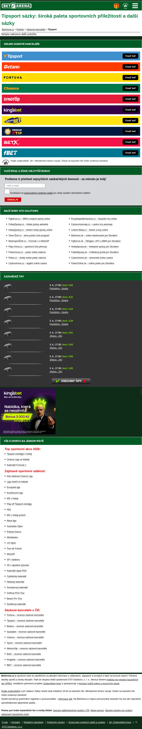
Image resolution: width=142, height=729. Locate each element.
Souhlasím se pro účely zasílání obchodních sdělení (50, 66)
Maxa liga (11, 520)
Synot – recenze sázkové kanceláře (24, 643)
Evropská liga (13, 487)
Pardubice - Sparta (59, 288)
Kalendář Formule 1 (16, 465)
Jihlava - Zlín (56, 336)
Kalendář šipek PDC (17, 571)
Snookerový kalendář (17, 587)
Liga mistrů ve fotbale (17, 481)
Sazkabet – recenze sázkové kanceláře (26, 632)
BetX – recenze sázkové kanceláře (24, 654)
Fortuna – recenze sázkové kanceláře (25, 615)
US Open (11, 543)
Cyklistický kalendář (16, 576)
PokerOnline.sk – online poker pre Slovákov (92, 136)
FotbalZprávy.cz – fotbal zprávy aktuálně (28, 97)
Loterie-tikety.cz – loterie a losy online (89, 103)
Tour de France (14, 548)
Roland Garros (14, 532)
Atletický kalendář (15, 582)
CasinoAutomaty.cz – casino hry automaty (91, 97)
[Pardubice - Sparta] (25, 286)
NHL (9, 509)
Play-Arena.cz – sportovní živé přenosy (28, 119)
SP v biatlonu (13, 559)
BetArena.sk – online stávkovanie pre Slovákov (94, 108)
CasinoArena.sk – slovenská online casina (92, 130)
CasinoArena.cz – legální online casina (28, 136)
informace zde (65, 699)
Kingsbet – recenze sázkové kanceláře (26, 659)
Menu (135, 5)
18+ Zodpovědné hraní (120, 722)
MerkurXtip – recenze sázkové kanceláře (27, 648)
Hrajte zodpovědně (10, 691)
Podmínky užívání (56, 722)
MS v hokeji (12, 498)
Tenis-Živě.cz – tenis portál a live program (29, 108)
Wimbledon (12, 537)
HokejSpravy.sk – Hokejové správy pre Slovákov (95, 119)
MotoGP (11, 554)
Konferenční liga (15, 493)
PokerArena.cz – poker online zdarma (27, 125)
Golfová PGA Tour (16, 593)
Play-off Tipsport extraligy (19, 504)
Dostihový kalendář (16, 604)
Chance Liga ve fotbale (18, 459)
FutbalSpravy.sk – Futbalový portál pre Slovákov (95, 125)
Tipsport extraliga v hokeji (19, 454)
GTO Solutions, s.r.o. (12, 726)
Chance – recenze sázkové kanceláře (25, 637)
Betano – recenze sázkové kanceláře (25, 626)
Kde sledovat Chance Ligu (20, 476)
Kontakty (15, 722)
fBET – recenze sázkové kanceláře (24, 665)
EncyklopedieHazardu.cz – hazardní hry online (94, 91)
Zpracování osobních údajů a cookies (86, 722)
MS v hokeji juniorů (16, 515)
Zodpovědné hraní (52, 683)
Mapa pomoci (97, 710)
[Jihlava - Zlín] (25, 334)
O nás (5, 722)
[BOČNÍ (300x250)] (27, 433)
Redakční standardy (33, 722)
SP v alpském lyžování (18, 565)
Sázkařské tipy (14, 276)
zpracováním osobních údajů (38, 66)
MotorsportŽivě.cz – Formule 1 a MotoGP (29, 114)
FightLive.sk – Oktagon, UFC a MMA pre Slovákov (96, 114)
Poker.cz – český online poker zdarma (27, 130)
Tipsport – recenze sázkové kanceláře (25, 620)
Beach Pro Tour (14, 598)
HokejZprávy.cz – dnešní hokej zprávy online (30, 103)
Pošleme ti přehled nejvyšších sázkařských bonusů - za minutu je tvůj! (55, 52)
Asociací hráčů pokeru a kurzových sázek (99, 683)
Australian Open (15, 526)
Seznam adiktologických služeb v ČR (71, 710)
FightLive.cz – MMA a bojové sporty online (29, 91)
